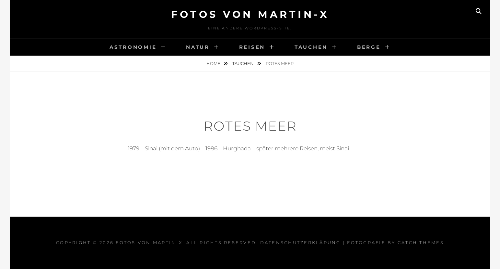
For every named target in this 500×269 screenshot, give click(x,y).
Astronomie (133, 47)
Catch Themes (421, 242)
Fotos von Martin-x (250, 14)
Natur (198, 47)
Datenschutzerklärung (300, 242)
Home (213, 63)
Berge (369, 47)
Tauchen (311, 47)
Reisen (252, 47)
